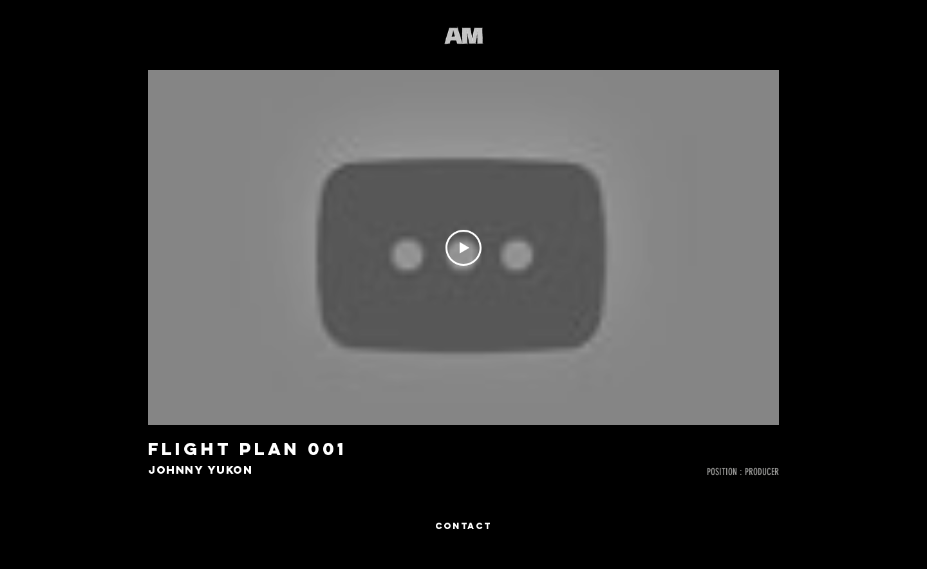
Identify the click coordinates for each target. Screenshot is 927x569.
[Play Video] (463, 248)
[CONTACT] (463, 526)
